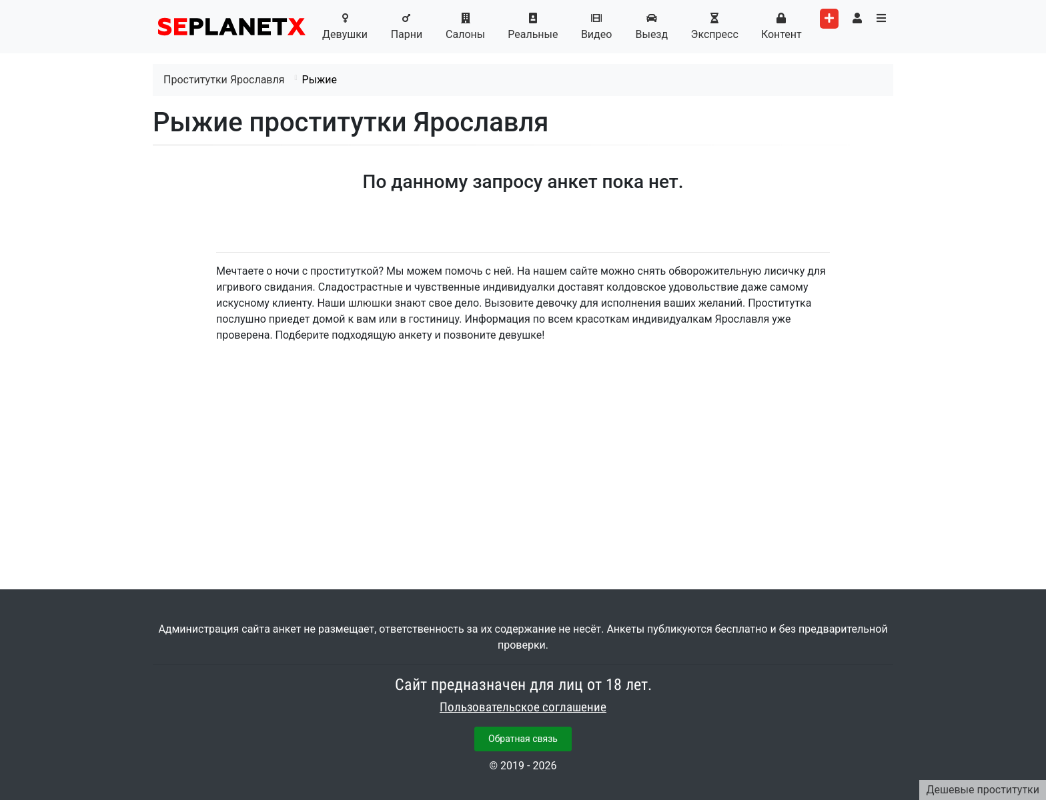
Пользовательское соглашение (523, 707)
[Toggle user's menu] (857, 18)
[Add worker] (829, 19)
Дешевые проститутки (982, 789)
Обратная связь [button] (523, 738)
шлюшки (370, 303)
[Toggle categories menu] (881, 18)
